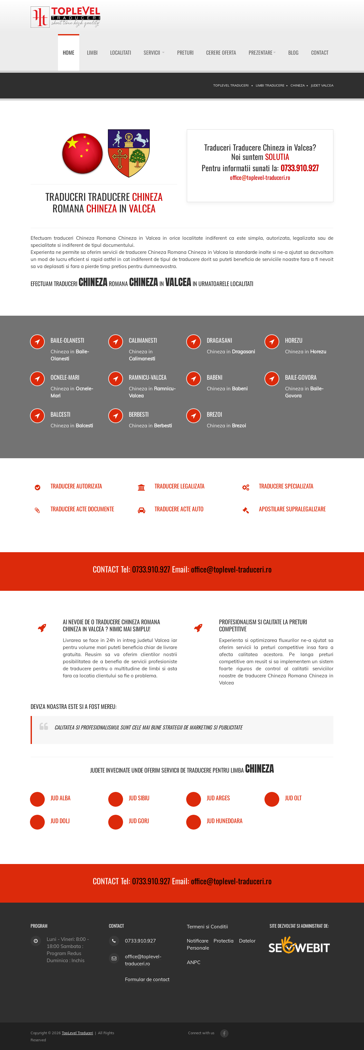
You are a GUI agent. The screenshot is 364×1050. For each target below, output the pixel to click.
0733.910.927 (151, 569)
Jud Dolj (60, 820)
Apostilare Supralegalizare (292, 509)
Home (68, 52)
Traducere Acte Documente (82, 509)
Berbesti (138, 414)
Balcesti (60, 414)
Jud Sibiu (139, 798)
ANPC (193, 962)
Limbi (92, 52)
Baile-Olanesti (67, 340)
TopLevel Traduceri (77, 1033)
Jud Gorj (139, 820)
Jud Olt (293, 798)
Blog (293, 52)
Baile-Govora (301, 377)
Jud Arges (218, 798)
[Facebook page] (224, 1033)
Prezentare (262, 52)
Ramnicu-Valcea (148, 377)
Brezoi (214, 414)
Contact (320, 52)
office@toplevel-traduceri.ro (231, 569)
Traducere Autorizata (76, 486)
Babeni (214, 377)
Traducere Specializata (286, 486)
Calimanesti (143, 340)
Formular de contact (147, 979)
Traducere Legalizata (180, 486)
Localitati (120, 52)
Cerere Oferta (221, 52)
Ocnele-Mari (65, 377)
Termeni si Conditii (207, 927)
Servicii (154, 52)
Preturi (185, 52)
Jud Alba (61, 798)
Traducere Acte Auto (179, 509)
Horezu (293, 340)
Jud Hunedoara (225, 820)
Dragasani (219, 340)
